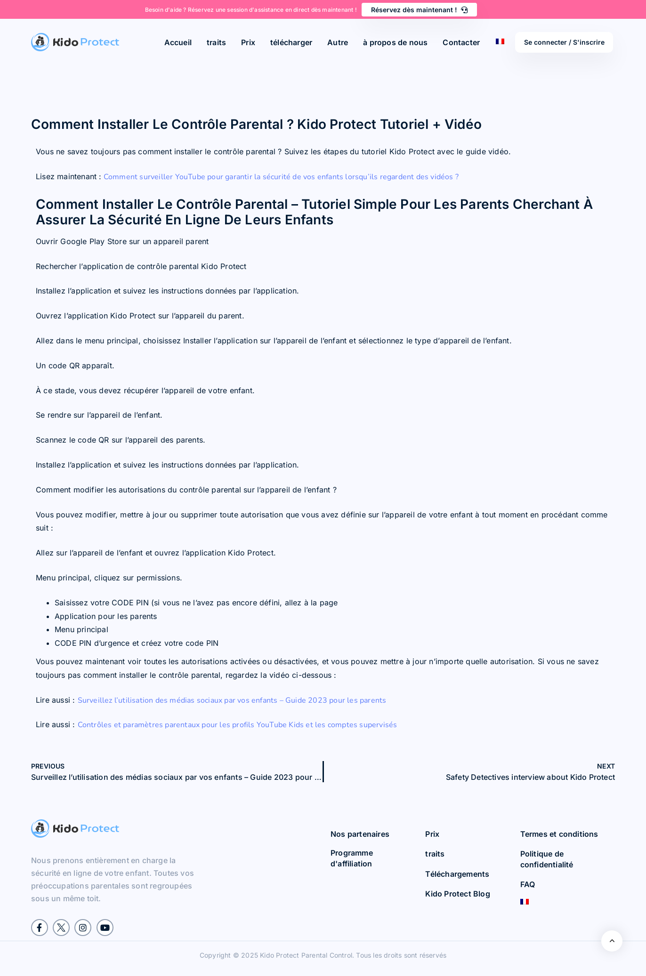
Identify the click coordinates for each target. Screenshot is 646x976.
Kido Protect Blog (457, 893)
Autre (337, 42)
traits (216, 42)
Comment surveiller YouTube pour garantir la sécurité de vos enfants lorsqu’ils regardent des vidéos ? (280, 177)
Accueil (178, 42)
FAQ (527, 884)
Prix (248, 42)
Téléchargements (457, 874)
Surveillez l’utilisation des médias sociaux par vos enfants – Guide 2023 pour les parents (232, 700)
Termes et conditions (559, 834)
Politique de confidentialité (546, 859)
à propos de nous (395, 42)
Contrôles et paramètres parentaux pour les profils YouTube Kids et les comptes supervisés (237, 725)
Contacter (461, 42)
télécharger (291, 42)
